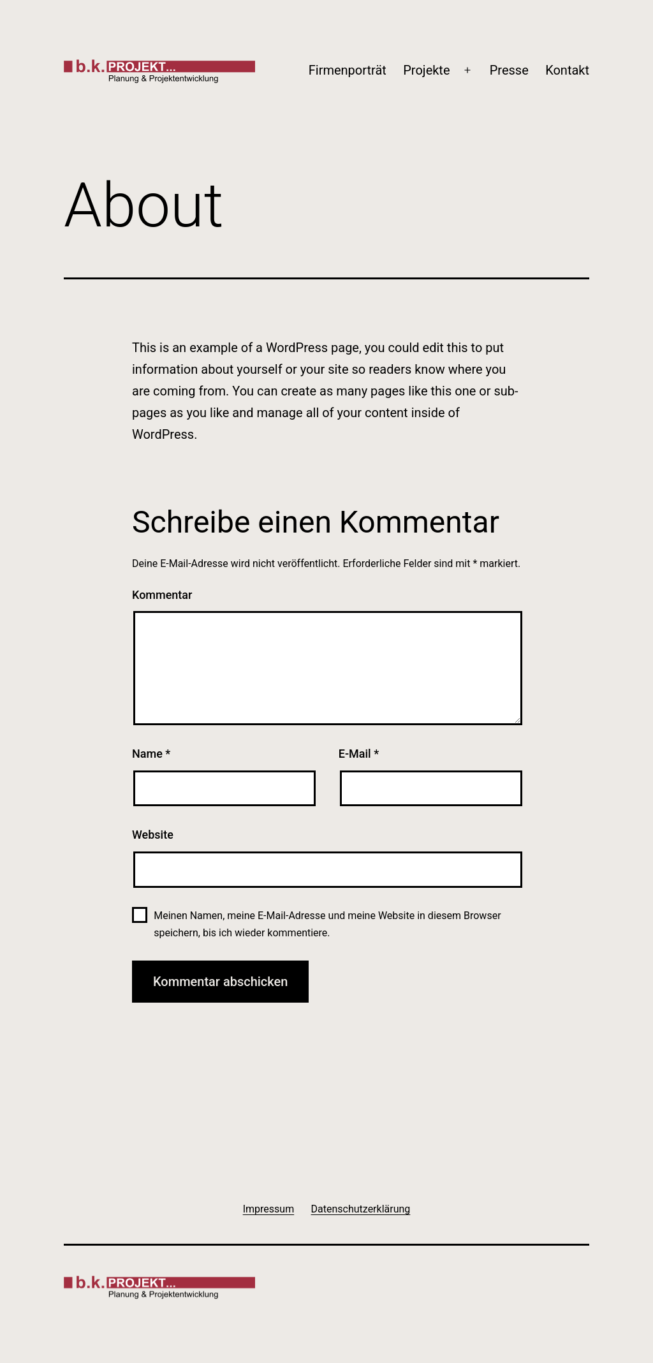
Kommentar (162, 594)
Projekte (426, 70)
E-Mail (359, 753)
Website (152, 834)
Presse (509, 70)
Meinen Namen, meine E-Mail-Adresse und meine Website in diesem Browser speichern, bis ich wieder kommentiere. (327, 924)
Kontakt (567, 70)
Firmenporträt (347, 70)
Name (151, 753)
